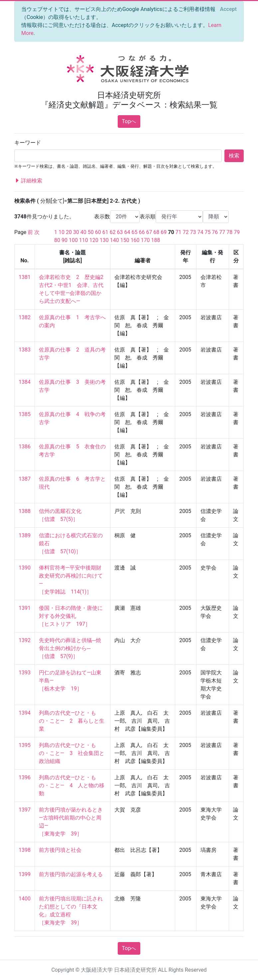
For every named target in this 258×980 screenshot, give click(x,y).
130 (104, 240)
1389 (25, 535)
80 (57, 240)
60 (98, 232)
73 (193, 232)
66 (142, 232)
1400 (25, 898)
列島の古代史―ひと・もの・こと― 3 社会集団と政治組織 (71, 753)
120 (93, 240)
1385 (25, 414)
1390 (25, 568)
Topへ (129, 121)
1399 (25, 874)
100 (73, 240)
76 (215, 232)
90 (64, 240)
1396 (25, 777)
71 (179, 232)
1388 (25, 511)
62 (113, 232)
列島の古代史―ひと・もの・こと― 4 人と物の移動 (71, 785)
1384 (25, 382)
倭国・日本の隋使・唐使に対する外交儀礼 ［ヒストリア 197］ (71, 616)
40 (83, 232)
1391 (25, 608)
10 (61, 232)
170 (145, 240)
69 (164, 232)
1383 (25, 350)
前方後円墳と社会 (60, 850)
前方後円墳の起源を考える (71, 874)
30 (76, 232)
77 (222, 232)
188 (155, 240)
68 (156, 232)
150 (124, 240)
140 (114, 240)
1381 (25, 277)
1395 (25, 745)
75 (207, 232)
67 (149, 232)
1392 (25, 640)
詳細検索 (28, 181)
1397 (25, 810)
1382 (25, 317)
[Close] (228, 9)
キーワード (27, 142)
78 (229, 232)
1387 (25, 479)
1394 (25, 713)
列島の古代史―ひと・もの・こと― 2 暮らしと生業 (71, 721)
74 (200, 232)
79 (237, 232)
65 (135, 232)
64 (127, 232)
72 (186, 232)
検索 (234, 155)
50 (91, 232)
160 (135, 240)
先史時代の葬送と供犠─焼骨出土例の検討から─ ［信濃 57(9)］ (70, 648)
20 (69, 232)
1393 (25, 672)
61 (105, 232)
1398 (25, 850)
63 (120, 232)
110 (83, 240)
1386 (25, 446)
